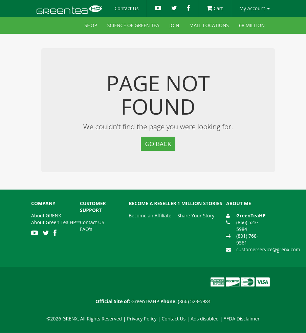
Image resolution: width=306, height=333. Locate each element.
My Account (254, 8)
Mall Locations (209, 25)
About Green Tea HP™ (55, 222)
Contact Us (127, 8)
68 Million (252, 25)
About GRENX (46, 215)
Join (174, 25)
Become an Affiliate (150, 215)
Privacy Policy (141, 318)
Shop (91, 25)
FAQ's (86, 229)
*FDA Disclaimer (242, 318)
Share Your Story (195, 215)
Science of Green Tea (133, 25)
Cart (214, 8)
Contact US (92, 222)
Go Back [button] (158, 144)
